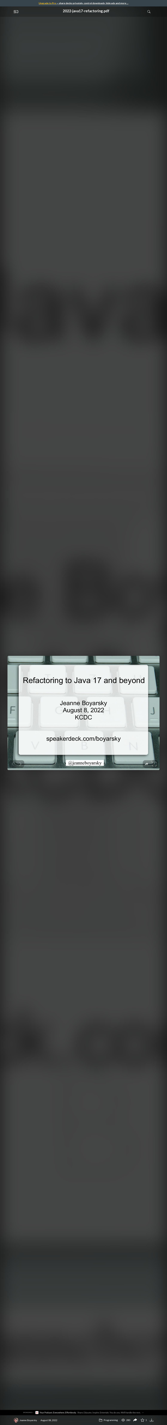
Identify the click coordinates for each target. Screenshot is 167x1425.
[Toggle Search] (148, 11)
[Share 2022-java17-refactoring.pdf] (135, 1420)
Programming (108, 1420)
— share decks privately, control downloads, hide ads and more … (83, 3)
